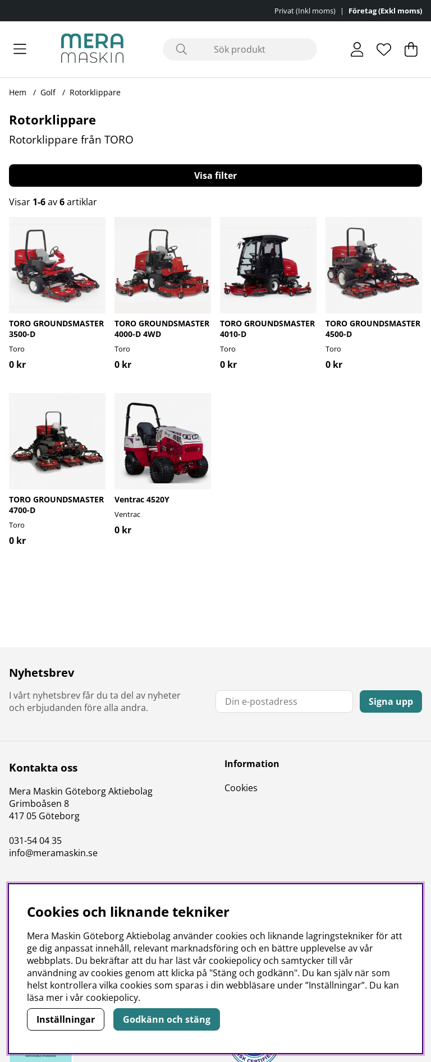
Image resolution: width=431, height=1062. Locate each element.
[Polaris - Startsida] (92, 49)
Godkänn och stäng (166, 1019)
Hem (17, 92)
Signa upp (391, 701)
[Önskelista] (384, 49)
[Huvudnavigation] (20, 49)
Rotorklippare (95, 92)
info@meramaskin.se (53, 853)
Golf (48, 92)
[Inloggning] (357, 49)
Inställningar (65, 1019)
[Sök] (240, 49)
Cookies (241, 788)
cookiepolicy (112, 997)
